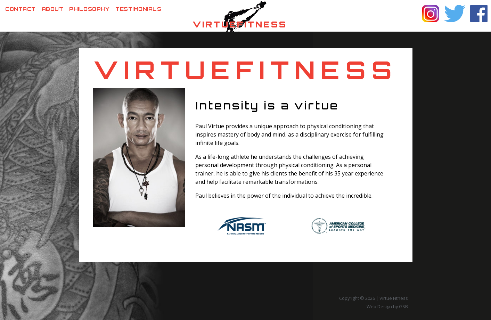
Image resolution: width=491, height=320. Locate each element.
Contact (20, 9)
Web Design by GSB (387, 306)
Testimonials (138, 9)
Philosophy (89, 9)
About (53, 9)
